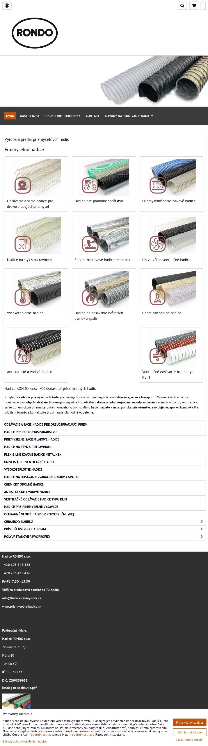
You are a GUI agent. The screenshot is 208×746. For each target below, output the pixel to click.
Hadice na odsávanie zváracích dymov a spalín (41, 477)
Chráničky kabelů (105, 521)
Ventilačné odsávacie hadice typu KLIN (35, 499)
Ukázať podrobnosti (189, 739)
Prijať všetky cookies (189, 722)
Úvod (10, 116)
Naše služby (30, 116)
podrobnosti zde (42, 734)
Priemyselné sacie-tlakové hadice (169, 201)
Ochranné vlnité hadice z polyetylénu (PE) (39, 514)
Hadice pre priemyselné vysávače (31, 506)
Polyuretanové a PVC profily (105, 536)
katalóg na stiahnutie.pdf (19, 687)
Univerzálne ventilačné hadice (166, 259)
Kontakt (93, 116)
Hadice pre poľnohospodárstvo (99, 201)
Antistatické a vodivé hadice (29, 371)
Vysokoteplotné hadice (25, 313)
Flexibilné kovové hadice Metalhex (103, 259)
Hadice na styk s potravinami (30, 259)
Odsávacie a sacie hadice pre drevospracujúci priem (45, 424)
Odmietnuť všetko (190, 732)
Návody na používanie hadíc (129, 116)
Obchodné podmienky (62, 116)
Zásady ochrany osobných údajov (25, 741)
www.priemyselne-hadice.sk (21, 606)
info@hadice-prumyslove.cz (21, 598)
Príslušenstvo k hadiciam (105, 529)
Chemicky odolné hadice (161, 313)
